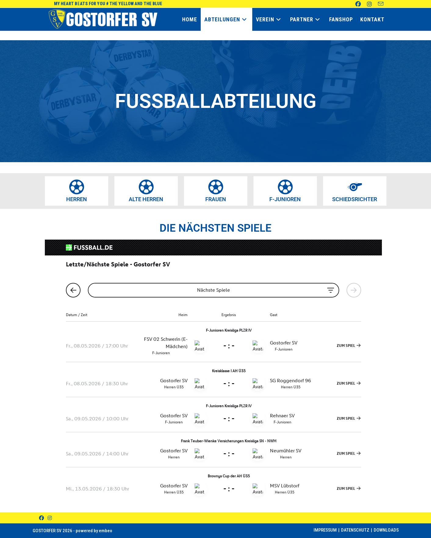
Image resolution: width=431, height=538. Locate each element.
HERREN (76, 199)
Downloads (386, 530)
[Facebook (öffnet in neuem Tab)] (355, 4)
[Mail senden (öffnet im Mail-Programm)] (377, 4)
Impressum (325, 530)
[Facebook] (41, 518)
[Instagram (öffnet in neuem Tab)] (366, 4)
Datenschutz (355, 530)
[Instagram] (50, 518)
